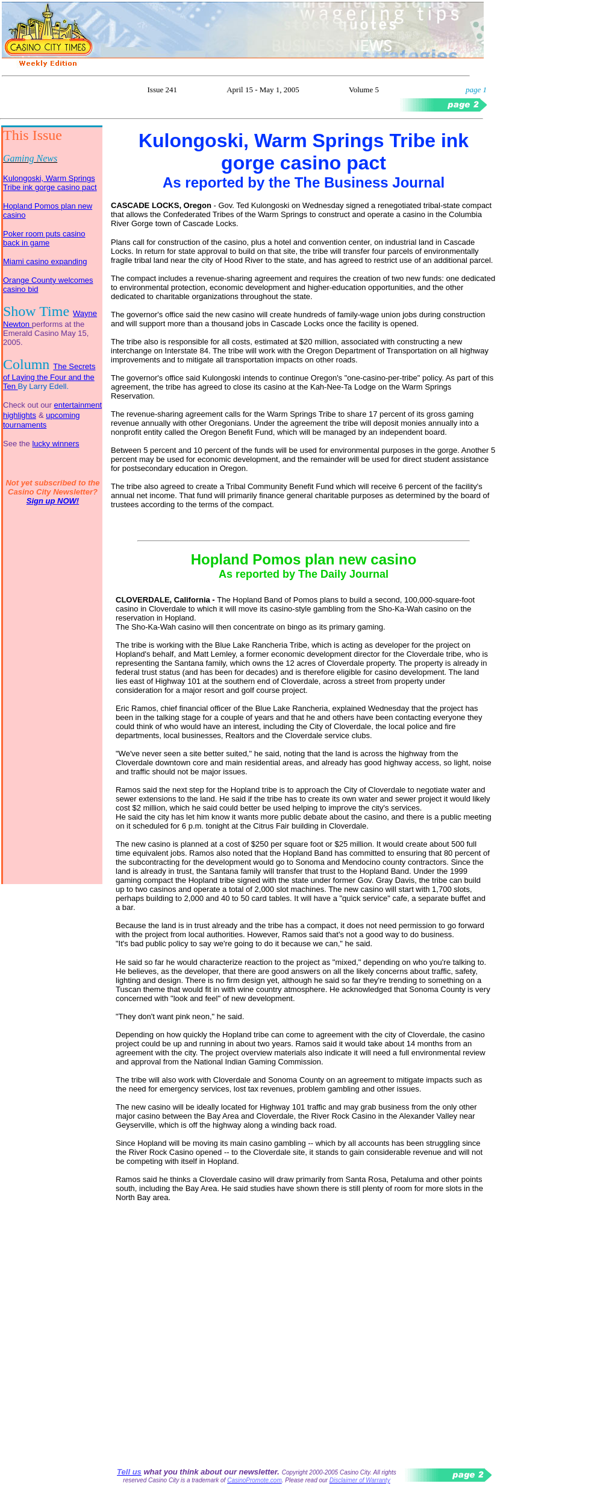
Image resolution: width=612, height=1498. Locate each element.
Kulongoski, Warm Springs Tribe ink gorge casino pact (50, 183)
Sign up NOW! (53, 500)
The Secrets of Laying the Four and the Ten (49, 376)
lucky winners (55, 443)
